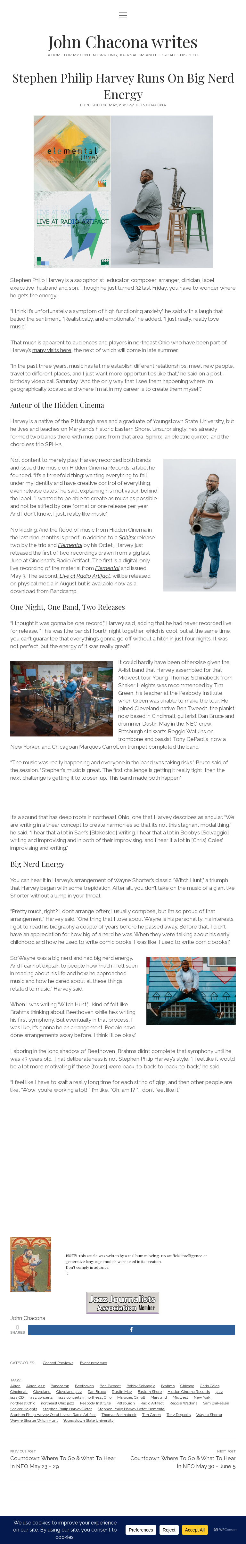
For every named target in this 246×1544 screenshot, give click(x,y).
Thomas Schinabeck (119, 1414)
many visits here (51, 350)
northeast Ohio (22, 1403)
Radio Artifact (152, 1403)
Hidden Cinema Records (189, 1391)
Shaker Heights (23, 1409)
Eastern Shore (150, 1391)
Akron (15, 1386)
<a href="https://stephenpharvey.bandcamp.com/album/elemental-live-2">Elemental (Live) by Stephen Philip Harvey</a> (123, 796)
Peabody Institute (95, 1403)
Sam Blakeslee (216, 1403)
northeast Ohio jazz (57, 1403)
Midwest (180, 1397)
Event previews (93, 1363)
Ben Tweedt (110, 1386)
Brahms (168, 1386)
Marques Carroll (131, 1397)
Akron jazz (35, 1386)
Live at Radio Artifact (84, 576)
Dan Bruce (97, 1391)
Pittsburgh (126, 1403)
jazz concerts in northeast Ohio (84, 1397)
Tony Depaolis (179, 1414)
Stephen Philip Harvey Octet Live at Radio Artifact (53, 1414)
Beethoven (84, 1386)
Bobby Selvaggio (141, 1386)
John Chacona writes (123, 41)
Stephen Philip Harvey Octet (67, 1409)
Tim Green (151, 1414)
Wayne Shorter (209, 1414)
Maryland (159, 1397)
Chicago (187, 1386)
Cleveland (42, 1391)
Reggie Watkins (183, 1403)
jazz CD (17, 1397)
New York (202, 1397)
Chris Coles (209, 1386)
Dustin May (122, 1391)
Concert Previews (58, 1363)
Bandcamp (60, 1386)
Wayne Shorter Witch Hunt (34, 1420)
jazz (219, 1391)
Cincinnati (19, 1391)
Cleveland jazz (69, 1391)
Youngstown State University (88, 1420)
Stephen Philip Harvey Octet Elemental (131, 1409)
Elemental (70, 545)
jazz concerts (41, 1397)
